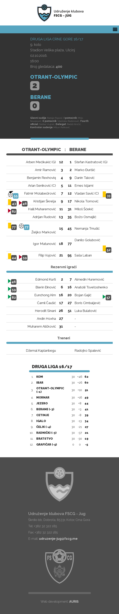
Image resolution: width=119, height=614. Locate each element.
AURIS (74, 601)
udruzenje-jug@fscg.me (58, 539)
